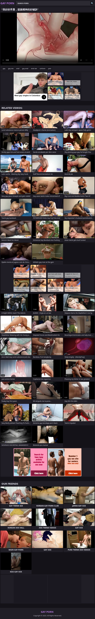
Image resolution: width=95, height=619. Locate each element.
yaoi (49, 68)
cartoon (42, 68)
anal (17, 68)
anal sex (34, 68)
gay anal (25, 68)
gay (4, 68)
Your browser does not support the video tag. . (47, 39)
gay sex (11, 68)
